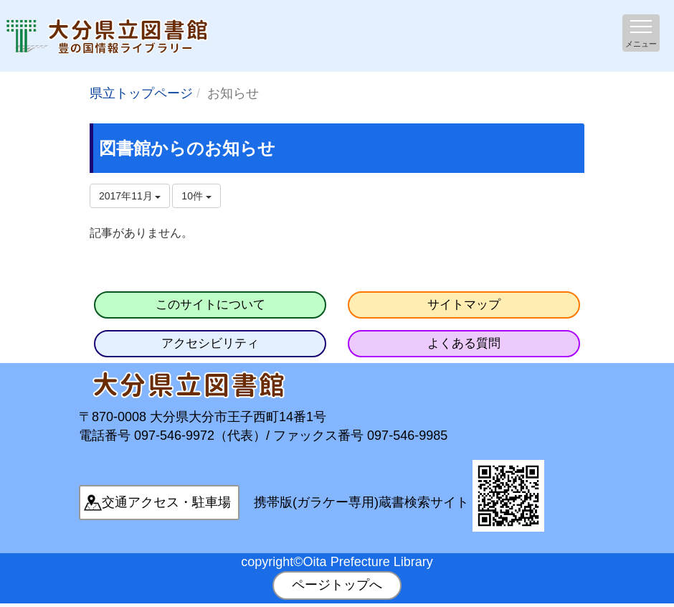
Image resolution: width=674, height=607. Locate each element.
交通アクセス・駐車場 (166, 502)
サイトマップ (463, 304)
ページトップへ (337, 585)
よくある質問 (463, 343)
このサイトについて (210, 304)
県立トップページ (141, 93)
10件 (196, 196)
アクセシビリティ (210, 343)
